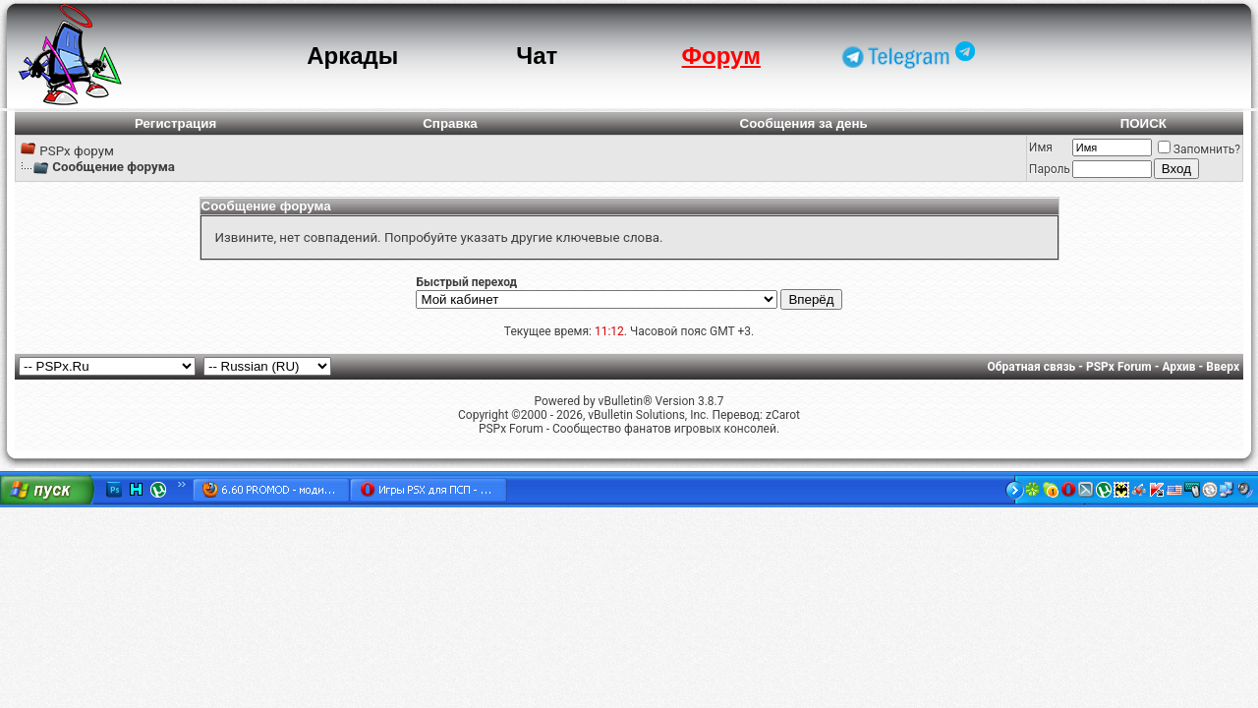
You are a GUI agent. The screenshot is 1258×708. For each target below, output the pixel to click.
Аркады (352, 55)
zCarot (783, 415)
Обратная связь (1032, 367)
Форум (721, 55)
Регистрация (175, 123)
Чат (536, 55)
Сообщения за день (804, 123)
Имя (1041, 147)
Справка (450, 123)
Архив (1178, 367)
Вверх (1222, 367)
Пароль (1049, 169)
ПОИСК (1143, 123)
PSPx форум (76, 151)
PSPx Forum (1119, 367)
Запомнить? (1199, 149)
